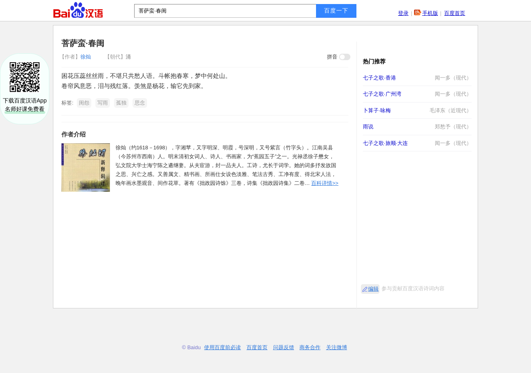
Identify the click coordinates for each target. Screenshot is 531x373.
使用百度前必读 (222, 347)
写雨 (102, 103)
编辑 (373, 289)
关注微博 (336, 347)
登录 (403, 13)
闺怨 (84, 103)
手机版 (430, 13)
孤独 (121, 103)
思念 (140, 103)
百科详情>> (324, 183)
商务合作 (309, 347)
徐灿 (76, 57)
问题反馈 (283, 347)
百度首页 (454, 13)
